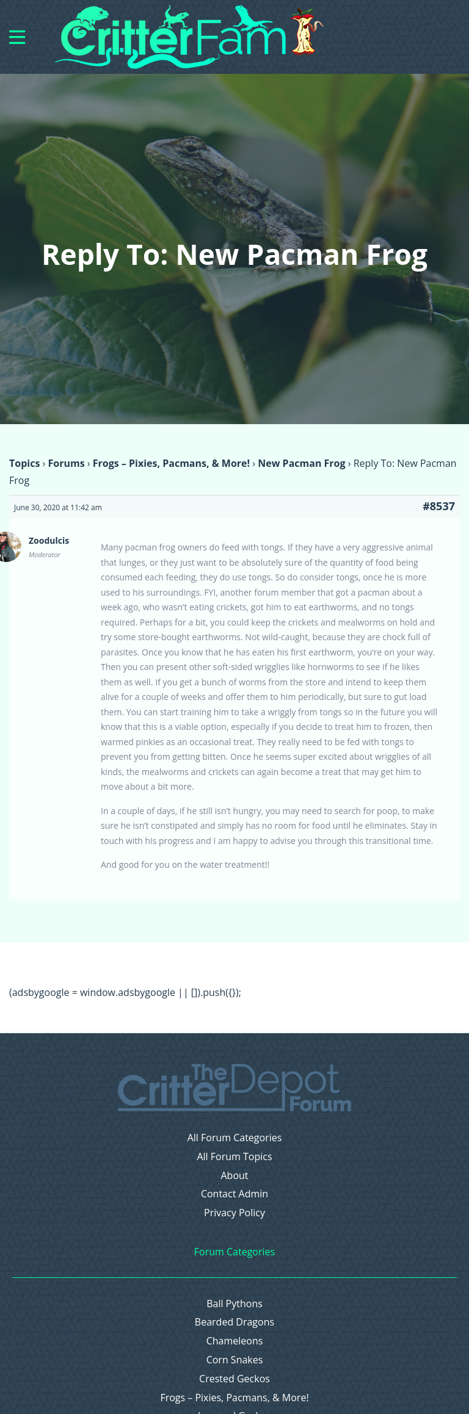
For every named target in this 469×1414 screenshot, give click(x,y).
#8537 (439, 505)
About (234, 1175)
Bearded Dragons (234, 1322)
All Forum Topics (234, 1156)
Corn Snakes (234, 1360)
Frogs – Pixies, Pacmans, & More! (171, 463)
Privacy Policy (234, 1213)
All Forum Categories (234, 1137)
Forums (66, 463)
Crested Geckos (234, 1379)
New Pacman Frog (301, 463)
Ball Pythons (234, 1303)
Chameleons (234, 1341)
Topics (24, 463)
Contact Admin (234, 1194)
